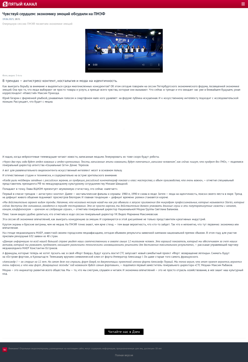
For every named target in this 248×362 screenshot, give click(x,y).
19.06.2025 (8, 19)
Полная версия (124, 355)
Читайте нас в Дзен (124, 331)
